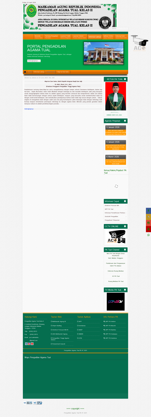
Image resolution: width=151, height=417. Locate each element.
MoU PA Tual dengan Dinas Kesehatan (116, 255)
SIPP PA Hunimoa (111, 338)
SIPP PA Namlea (110, 330)
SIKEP (80, 330)
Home (30, 72)
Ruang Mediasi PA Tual (115, 281)
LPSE (80, 338)
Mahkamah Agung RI (59, 322)
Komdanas (82, 326)
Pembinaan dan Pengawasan (115, 263)
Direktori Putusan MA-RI (60, 330)
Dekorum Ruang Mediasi (116, 271)
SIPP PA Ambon (110, 322)
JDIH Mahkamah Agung (59, 334)
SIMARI (81, 334)
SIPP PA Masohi (110, 326)
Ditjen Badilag (57, 326)
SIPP (80, 322)
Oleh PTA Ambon (115, 266)
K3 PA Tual (116, 276)
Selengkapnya (34, 61)
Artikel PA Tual (51, 72)
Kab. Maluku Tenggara (115, 258)
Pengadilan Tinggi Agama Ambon (60, 339)
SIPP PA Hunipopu (111, 334)
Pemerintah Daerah (58, 344)
